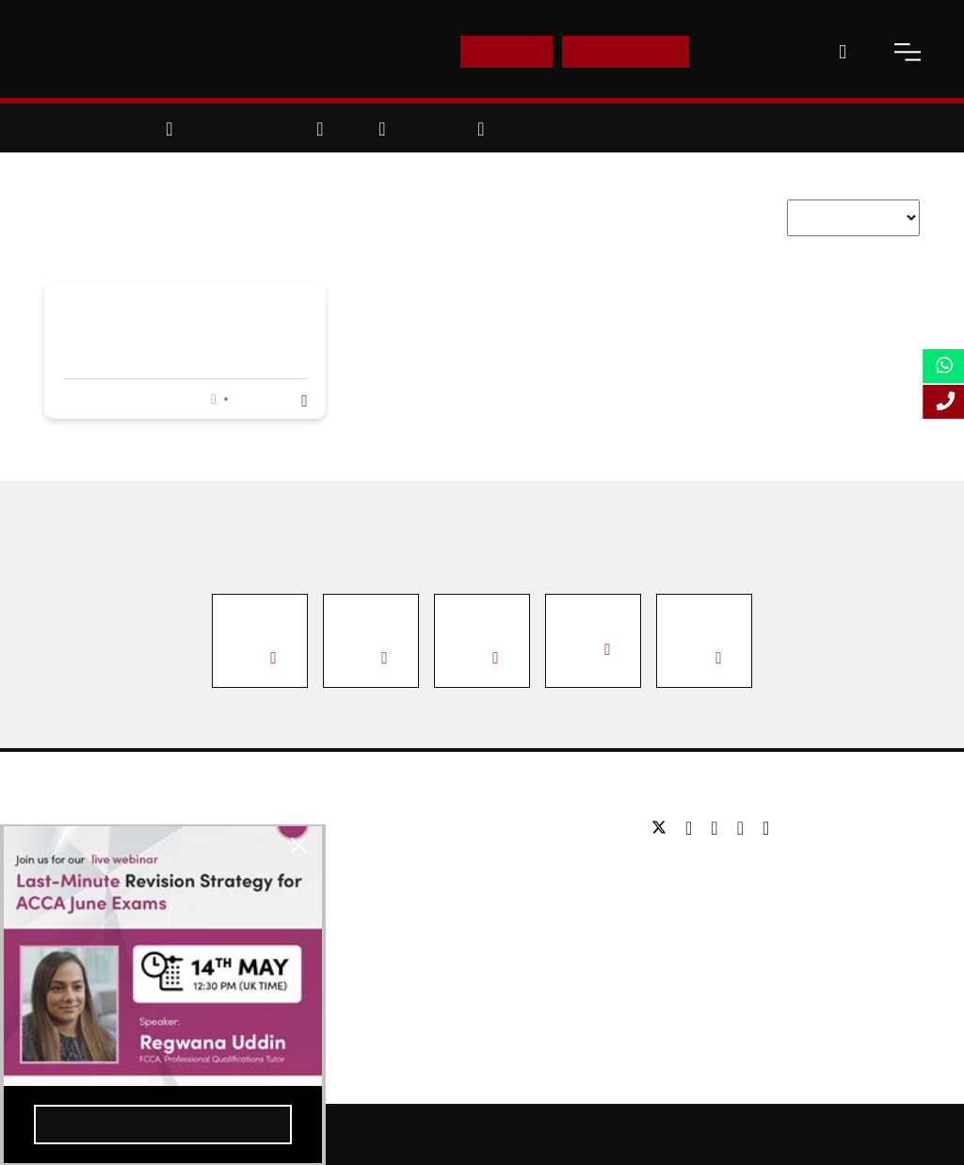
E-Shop (506, 51)
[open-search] (842, 52)
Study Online (385, 941)
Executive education (408, 884)
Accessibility (658, 1134)
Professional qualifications (426, 912)
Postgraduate (387, 856)
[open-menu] (907, 52)
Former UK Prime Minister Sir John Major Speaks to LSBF (174, 335)
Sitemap (485, 1134)
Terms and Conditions (870, 1134)
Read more (268, 399)
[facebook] (693, 828)
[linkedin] (719, 828)
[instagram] (766, 828)
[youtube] (745, 828)
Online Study (567, 1134)
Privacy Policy (752, 1134)
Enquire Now (626, 51)
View (257, 656)
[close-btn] (236, 851)
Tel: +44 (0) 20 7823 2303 (727, 871)
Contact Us (754, 51)
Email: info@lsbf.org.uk (719, 899)
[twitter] (663, 828)
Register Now (134, 1117)
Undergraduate (392, 828)
